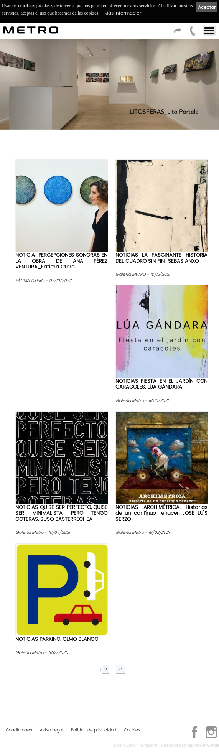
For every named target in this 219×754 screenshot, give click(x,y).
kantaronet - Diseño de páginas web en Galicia (179, 746)
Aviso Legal (51, 730)
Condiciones (19, 730)
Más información (123, 13)
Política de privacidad (93, 730)
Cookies (132, 730)
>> (120, 669)
